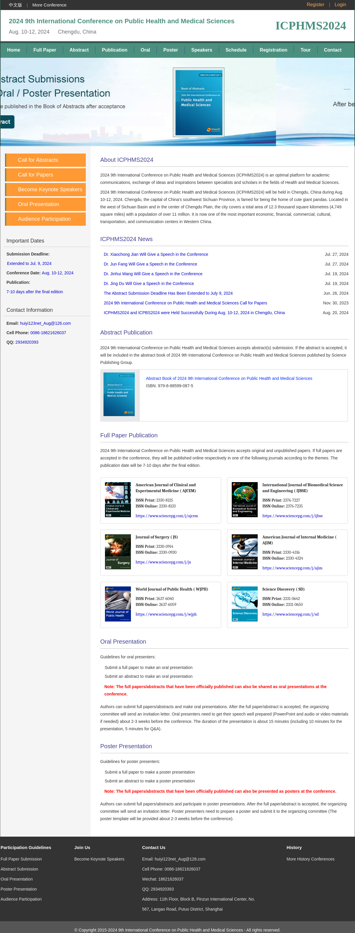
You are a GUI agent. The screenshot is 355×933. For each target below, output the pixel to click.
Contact (333, 49)
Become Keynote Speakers (50, 189)
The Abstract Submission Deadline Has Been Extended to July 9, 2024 (168, 293)
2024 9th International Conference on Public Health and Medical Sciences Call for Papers (185, 303)
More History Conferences (311, 853)
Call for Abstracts (38, 160)
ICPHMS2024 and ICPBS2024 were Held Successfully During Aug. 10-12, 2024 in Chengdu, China (194, 312)
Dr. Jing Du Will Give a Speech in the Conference (149, 283)
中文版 (15, 4)
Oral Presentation (38, 204)
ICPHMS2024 (310, 25)
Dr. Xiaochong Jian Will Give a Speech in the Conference (156, 254)
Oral (145, 49)
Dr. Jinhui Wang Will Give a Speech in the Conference (153, 273)
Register (316, 4)
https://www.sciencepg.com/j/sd (290, 614)
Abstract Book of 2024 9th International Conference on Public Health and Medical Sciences (229, 378)
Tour (305, 49)
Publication (114, 49)
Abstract (79, 49)
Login (340, 4)
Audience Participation (44, 219)
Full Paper (44, 49)
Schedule (236, 49)
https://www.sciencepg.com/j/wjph (166, 614)
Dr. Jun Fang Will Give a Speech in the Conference (150, 264)
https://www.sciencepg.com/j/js (163, 562)
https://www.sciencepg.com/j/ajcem (167, 515)
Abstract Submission (19, 863)
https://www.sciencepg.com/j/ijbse (292, 515)
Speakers (201, 49)
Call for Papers (35, 175)
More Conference (49, 4)
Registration (273, 49)
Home (13, 49)
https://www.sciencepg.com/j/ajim (292, 568)
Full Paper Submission (21, 853)
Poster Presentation (19, 883)
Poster (170, 49)
